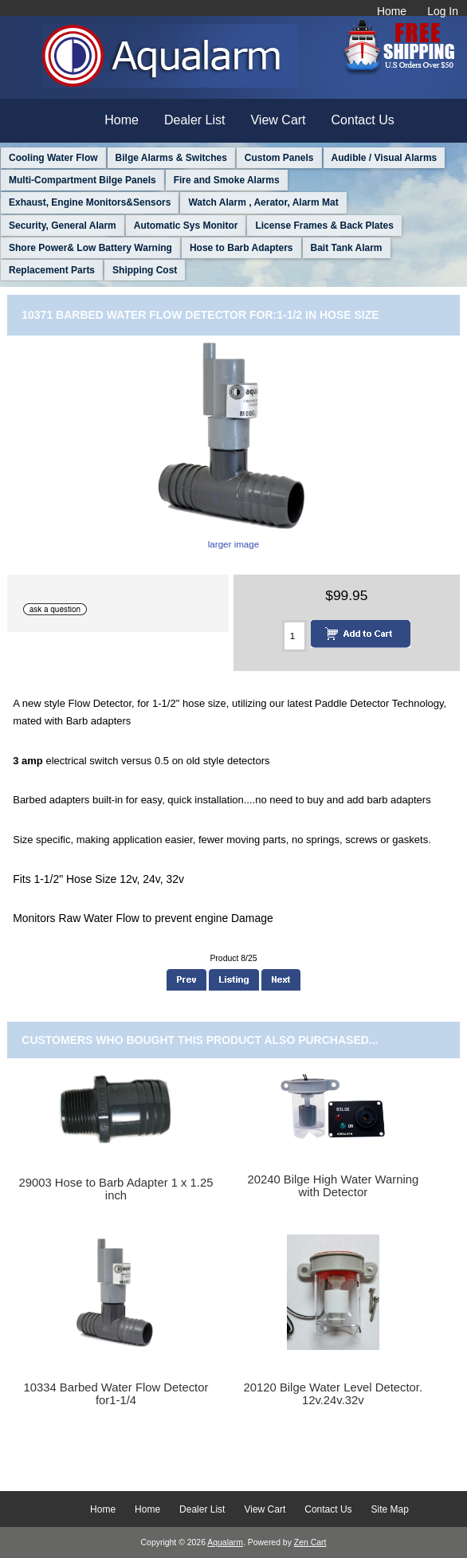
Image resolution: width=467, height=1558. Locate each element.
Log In (442, 11)
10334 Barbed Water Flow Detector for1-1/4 (116, 1394)
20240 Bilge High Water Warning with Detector (332, 1186)
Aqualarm (225, 1542)
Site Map (390, 1509)
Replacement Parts (52, 270)
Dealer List (194, 120)
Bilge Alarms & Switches (171, 157)
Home (391, 11)
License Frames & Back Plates (324, 225)
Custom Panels (279, 157)
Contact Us (363, 120)
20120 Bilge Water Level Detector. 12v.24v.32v (333, 1394)
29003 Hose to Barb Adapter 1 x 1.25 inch (115, 1189)
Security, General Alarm (62, 225)
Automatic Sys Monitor (186, 225)
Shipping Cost (144, 270)
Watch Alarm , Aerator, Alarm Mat (263, 202)
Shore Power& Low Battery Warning (90, 247)
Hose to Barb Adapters (241, 247)
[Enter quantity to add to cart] (294, 636)
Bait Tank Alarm (347, 247)
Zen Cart (310, 1542)
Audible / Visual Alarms (385, 157)
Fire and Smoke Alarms (227, 180)
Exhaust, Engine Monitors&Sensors (90, 202)
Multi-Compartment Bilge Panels (82, 180)
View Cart (277, 120)
